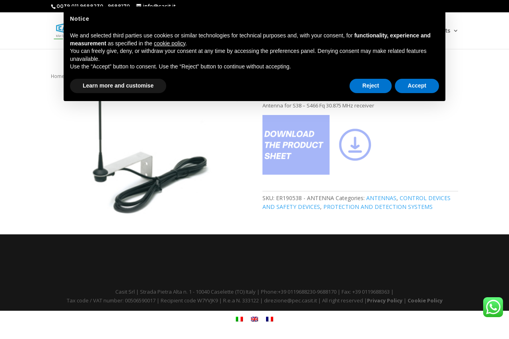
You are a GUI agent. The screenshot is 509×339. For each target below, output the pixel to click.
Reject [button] (370, 85)
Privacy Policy (384, 300)
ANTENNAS (381, 198)
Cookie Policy (425, 300)
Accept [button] (417, 85)
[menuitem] (239, 319)
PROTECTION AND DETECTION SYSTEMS (378, 206)
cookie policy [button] (169, 43)
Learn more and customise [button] (118, 85)
